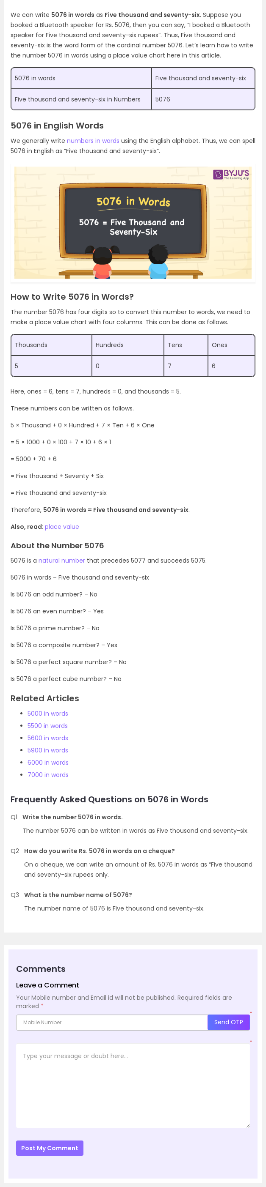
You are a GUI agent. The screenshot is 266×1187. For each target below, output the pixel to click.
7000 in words (48, 775)
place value (62, 526)
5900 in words (48, 750)
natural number (62, 560)
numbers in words (93, 141)
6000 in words (48, 762)
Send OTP (228, 1022)
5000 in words (48, 713)
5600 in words (48, 738)
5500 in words (48, 726)
